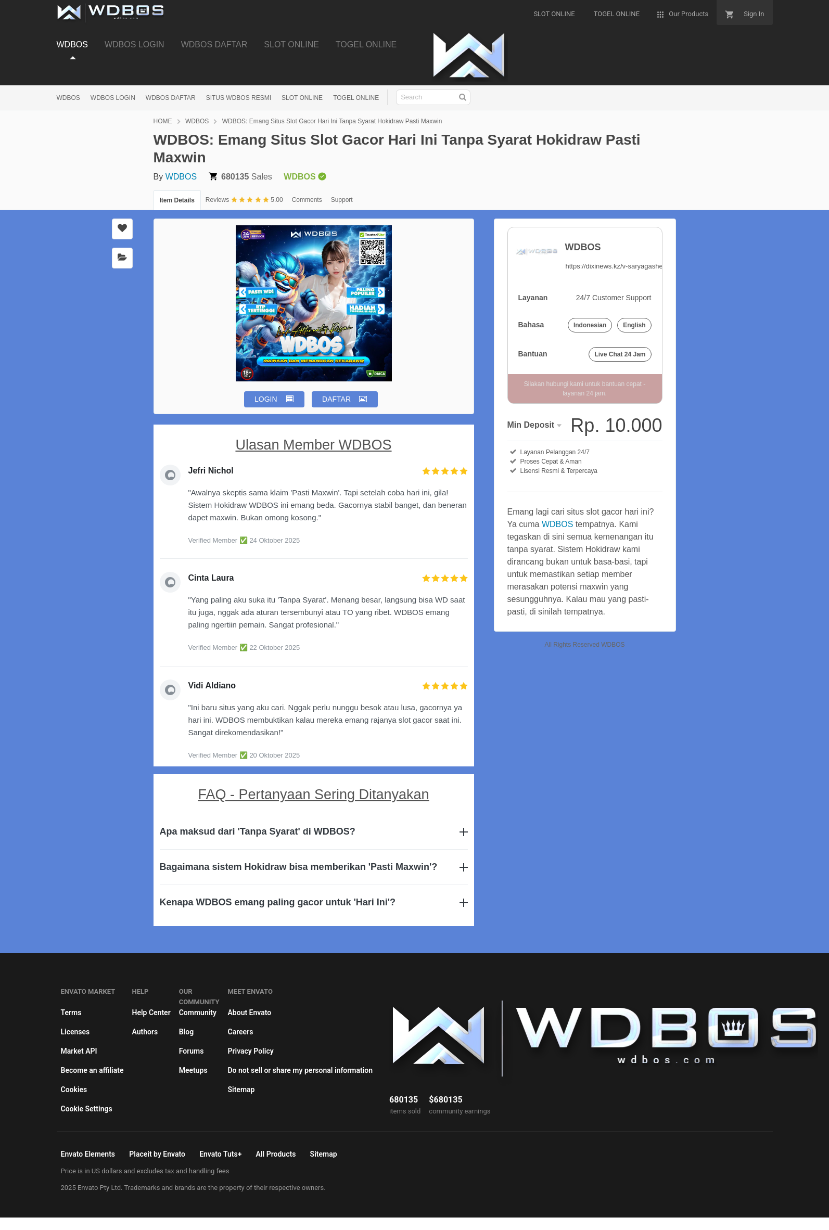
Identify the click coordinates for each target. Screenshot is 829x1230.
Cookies (74, 1089)
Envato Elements (88, 1154)
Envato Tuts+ (220, 1154)
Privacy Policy (250, 1051)
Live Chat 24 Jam (619, 354)
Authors (145, 1032)
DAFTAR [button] (336, 399)
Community (197, 1012)
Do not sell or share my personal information (300, 1070)
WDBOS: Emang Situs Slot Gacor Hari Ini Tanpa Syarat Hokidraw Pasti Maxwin (332, 121)
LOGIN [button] (265, 399)
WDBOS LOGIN (134, 44)
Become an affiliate (92, 1070)
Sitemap (240, 1089)
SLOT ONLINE (291, 44)
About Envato (249, 1012)
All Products (276, 1154)
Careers (240, 1032)
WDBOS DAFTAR (214, 44)
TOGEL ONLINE (366, 44)
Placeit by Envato (157, 1154)
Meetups (193, 1070)
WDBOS (72, 44)
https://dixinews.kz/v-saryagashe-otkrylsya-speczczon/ (647, 266)
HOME (163, 121)
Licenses (75, 1032)
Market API (79, 1051)
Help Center (151, 1012)
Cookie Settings (86, 1109)
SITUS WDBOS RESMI (238, 97)
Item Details (177, 200)
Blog (186, 1032)
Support (342, 199)
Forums (191, 1051)
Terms (71, 1012)
